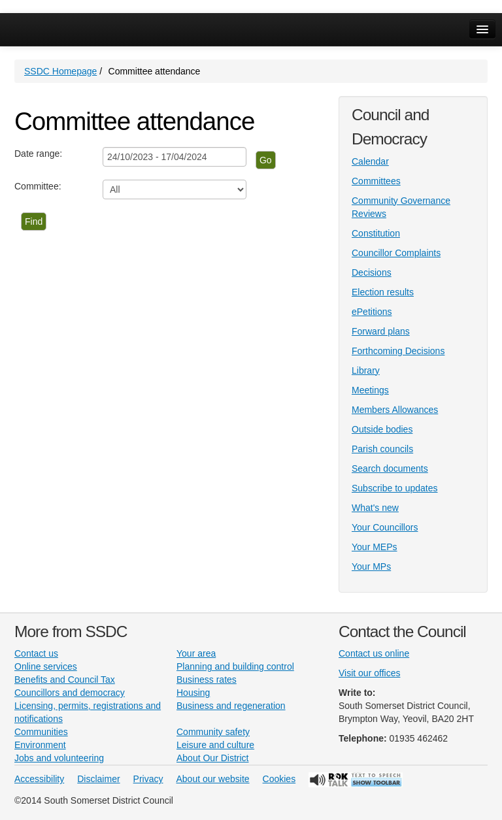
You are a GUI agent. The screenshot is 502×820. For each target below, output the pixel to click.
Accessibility (39, 779)
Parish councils (382, 449)
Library (366, 370)
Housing (193, 692)
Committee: (37, 186)
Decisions (372, 272)
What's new (375, 507)
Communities (41, 732)
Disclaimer (98, 779)
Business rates (206, 679)
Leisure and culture (215, 745)
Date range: (38, 153)
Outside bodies (382, 429)
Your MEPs (374, 547)
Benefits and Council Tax (64, 679)
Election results (383, 292)
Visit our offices (369, 673)
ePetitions (372, 311)
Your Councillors (385, 527)
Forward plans (381, 331)
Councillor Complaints (396, 253)
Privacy (148, 779)
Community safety (213, 732)
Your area (196, 653)
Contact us (36, 653)
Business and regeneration (231, 705)
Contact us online (374, 653)
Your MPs (371, 566)
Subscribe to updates (395, 488)
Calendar (370, 161)
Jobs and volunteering (59, 758)
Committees (376, 181)
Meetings (370, 390)
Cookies (279, 779)
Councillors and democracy (69, 692)
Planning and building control (235, 666)
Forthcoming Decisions (398, 351)
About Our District (212, 758)
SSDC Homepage (60, 71)
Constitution (376, 233)
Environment (40, 745)
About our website (213, 779)
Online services (45, 666)
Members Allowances (395, 409)
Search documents (390, 468)
